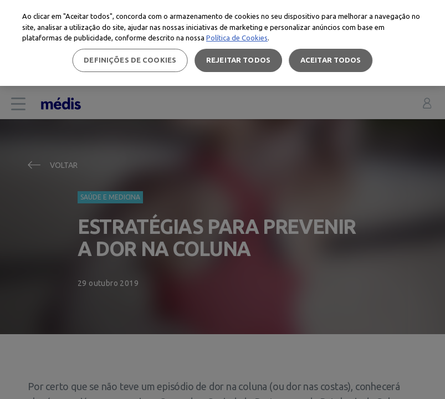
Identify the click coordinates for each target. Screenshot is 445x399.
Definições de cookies (130, 60)
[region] (222, 43)
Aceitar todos (330, 60)
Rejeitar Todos (238, 60)
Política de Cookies (237, 38)
